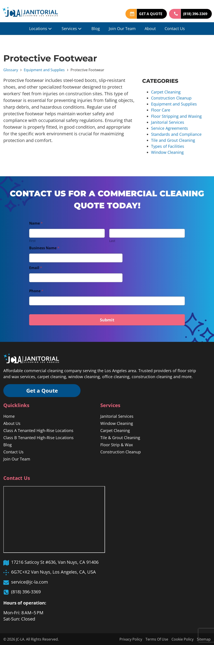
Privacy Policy (130, 639)
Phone (36, 290)
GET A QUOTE (150, 13)
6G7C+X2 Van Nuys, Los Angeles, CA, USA (53, 571)
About (150, 28)
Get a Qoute (42, 390)
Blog (95, 28)
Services (72, 28)
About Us (11, 423)
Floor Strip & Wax (116, 444)
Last (112, 240)
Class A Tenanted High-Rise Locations (38, 430)
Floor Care (160, 110)
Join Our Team (122, 28)
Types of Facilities (167, 146)
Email (35, 267)
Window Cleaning (167, 152)
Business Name (44, 247)
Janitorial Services (167, 122)
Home (9, 415)
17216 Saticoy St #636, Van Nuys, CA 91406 (55, 562)
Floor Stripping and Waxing (176, 116)
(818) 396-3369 (195, 13)
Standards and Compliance (176, 134)
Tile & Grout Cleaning (120, 437)
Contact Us (175, 28)
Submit (107, 319)
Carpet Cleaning (166, 92)
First (32, 240)
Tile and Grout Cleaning (173, 140)
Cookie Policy (183, 639)
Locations (41, 28)
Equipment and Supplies (44, 69)
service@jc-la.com (29, 581)
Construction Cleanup (171, 98)
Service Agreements (169, 128)
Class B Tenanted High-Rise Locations (38, 437)
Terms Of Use (156, 639)
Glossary (10, 69)
